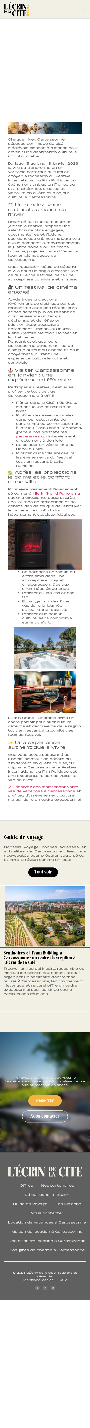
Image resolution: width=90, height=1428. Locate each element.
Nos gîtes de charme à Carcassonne (47, 1250)
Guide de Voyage (30, 1203)
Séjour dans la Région (47, 1194)
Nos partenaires (57, 1185)
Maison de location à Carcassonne (47, 1231)
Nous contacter (47, 1213)
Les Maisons (68, 1203)
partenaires (28, 436)
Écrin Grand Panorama (57, 493)
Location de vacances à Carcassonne (47, 1222)
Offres (26, 1185)
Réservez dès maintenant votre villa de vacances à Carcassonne (43, 788)
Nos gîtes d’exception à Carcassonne (47, 1240)
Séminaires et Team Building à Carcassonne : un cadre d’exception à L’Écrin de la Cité (39, 958)
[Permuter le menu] (84, 9)
